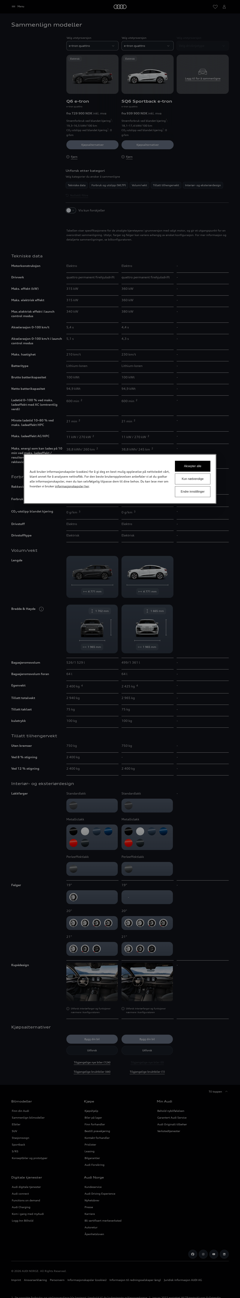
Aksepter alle (192, 466)
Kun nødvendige (193, 478)
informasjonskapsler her (72, 486)
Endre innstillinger (193, 491)
